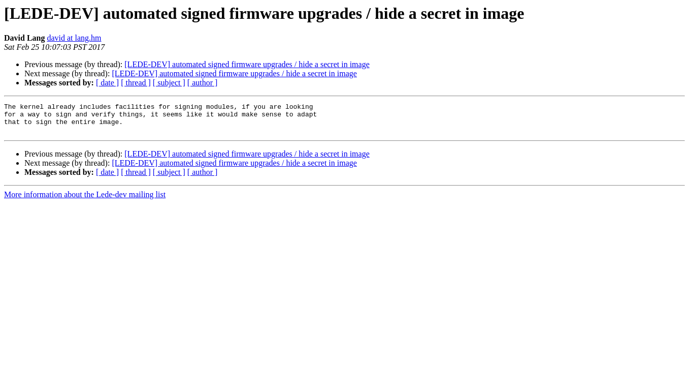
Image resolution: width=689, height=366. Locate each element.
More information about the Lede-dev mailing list (85, 200)
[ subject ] (169, 82)
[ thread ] (136, 82)
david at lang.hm (74, 38)
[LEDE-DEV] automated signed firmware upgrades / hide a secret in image (246, 64)
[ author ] (202, 82)
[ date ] (107, 82)
